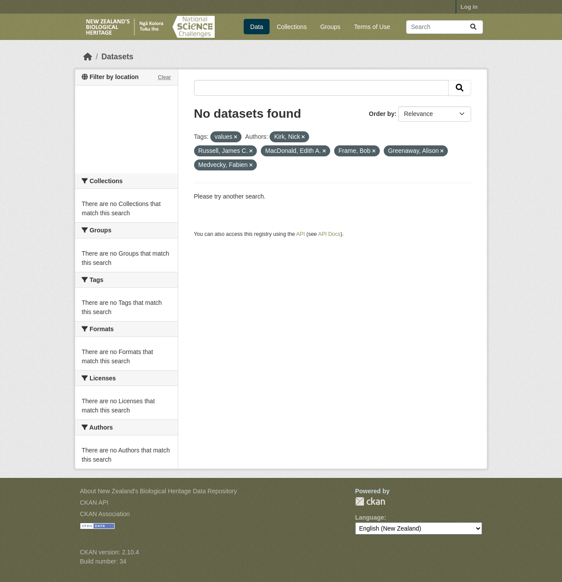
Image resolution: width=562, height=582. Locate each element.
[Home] (87, 56)
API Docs (329, 234)
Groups (330, 26)
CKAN (370, 501)
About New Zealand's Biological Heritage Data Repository (158, 491)
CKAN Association (105, 513)
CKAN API (94, 502)
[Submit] (473, 27)
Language (369, 517)
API (300, 234)
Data (256, 26)
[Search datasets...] (444, 27)
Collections (291, 26)
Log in (469, 7)
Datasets (117, 56)
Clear (164, 77)
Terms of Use (372, 26)
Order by (381, 113)
